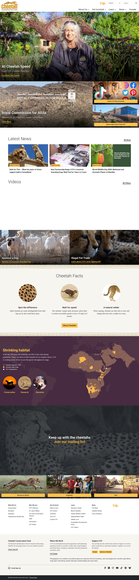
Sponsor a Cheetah (105, 552)
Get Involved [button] (98, 9)
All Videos (127, 183)
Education (11, 514)
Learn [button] (111, 9)
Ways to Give (54, 508)
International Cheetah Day (16, 516)
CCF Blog (95, 508)
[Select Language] (114, 3)
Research (11, 511)
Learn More (6, 122)
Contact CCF (54, 519)
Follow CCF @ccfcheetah (115, 101)
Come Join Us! (13, 549)
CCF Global (32, 524)
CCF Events (53, 511)
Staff (30, 519)
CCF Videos (74, 527)
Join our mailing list (69, 442)
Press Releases (97, 514)
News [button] (121, 9)
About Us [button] (82, 9)
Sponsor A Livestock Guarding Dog (16, 262)
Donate (132, 9)
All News (127, 140)
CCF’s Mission (33, 508)
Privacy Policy (33, 577)
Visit (115, 495)
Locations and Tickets (11, 75)
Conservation (12, 508)
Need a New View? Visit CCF (115, 124)
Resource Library (23, 495)
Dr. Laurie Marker (34, 511)
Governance (32, 521)
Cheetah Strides (97, 511)
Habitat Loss (75, 519)
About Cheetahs (69, 325)
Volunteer (69, 495)
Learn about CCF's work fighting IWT (86, 262)
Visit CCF (53, 516)
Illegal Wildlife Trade (77, 516)
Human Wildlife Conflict (78, 514)
